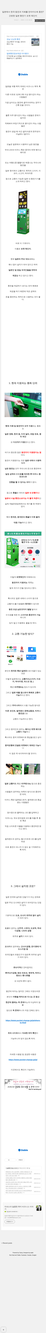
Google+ (34, 1330)
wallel (31, 1328)
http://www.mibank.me (13, 50)
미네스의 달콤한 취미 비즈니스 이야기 (19, 1283)
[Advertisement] (23, 337)
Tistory (21, 1328)
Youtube (29, 1330)
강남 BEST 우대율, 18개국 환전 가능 (16, 43)
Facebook (24, 1330)
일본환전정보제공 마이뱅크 (18, 53)
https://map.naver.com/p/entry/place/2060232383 (21, 36)
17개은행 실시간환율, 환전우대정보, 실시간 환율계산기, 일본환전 (22, 57)
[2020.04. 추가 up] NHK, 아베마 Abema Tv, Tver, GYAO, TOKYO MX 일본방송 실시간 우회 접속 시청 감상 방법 (19, 1248)
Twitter (19, 1330)
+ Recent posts (6, 1318)
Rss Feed (11, 1330)
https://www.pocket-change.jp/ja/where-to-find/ (23, 1069)
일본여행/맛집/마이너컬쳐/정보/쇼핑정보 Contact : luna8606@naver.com (19, 1292)
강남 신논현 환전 (13, 39)
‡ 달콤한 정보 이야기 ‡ (12, 1243)
